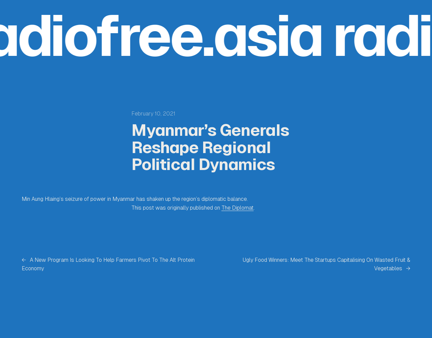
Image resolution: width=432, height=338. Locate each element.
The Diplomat (237, 208)
